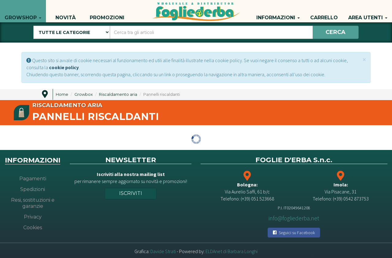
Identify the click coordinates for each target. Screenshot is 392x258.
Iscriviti (130, 193)
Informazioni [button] (278, 11)
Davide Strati (163, 251)
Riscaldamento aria (118, 94)
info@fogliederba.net (294, 218)
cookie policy (64, 67)
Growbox (83, 94)
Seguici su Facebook (294, 232)
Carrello (324, 11)
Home (62, 94)
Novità (66, 11)
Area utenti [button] (367, 11)
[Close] (364, 59)
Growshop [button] (23, 11)
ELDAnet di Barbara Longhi (231, 251)
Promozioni (107, 11)
